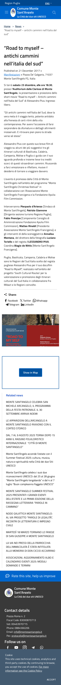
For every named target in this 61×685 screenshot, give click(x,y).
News (18, 26)
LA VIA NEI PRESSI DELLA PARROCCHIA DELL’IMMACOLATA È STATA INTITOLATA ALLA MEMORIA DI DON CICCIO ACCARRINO (30, 547)
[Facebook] (8, 647)
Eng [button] (49, 3)
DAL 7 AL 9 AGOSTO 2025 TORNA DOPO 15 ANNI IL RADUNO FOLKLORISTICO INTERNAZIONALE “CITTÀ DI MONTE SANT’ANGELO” (30, 441)
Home (7, 26)
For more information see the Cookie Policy (27, 669)
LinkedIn (27, 304)
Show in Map (30, 372)
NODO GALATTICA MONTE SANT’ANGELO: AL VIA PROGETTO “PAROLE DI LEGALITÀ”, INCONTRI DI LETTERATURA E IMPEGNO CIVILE (29, 519)
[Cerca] (54, 13)
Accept (51, 679)
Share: (10, 294)
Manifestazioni (12, 75)
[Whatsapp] (41, 647)
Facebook (11, 301)
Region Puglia (12, 3)
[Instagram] (24, 647)
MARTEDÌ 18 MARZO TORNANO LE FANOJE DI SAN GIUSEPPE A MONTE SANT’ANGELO (30, 534)
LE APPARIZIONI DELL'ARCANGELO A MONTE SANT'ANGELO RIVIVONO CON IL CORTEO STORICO (28, 424)
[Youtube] (16, 647)
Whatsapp (39, 301)
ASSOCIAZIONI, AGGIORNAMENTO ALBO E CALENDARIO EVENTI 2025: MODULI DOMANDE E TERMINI (30, 561)
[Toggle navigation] (6, 12)
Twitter (25, 301)
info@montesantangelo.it (28, 632)
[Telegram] (33, 647)
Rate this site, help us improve (30, 575)
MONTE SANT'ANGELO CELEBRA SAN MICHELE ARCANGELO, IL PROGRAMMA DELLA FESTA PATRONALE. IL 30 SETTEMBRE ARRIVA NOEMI (28, 408)
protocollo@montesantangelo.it (29, 636)
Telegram (12, 304)
